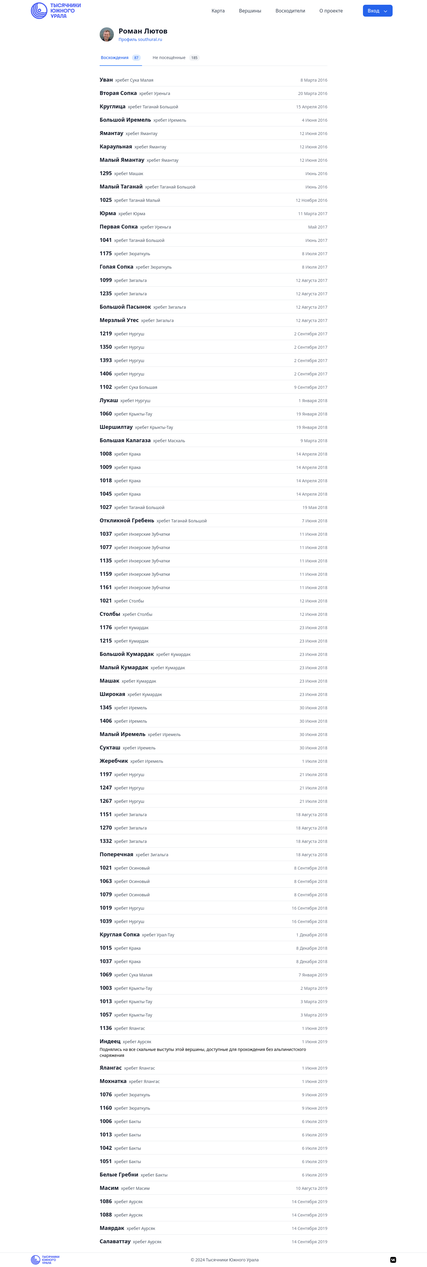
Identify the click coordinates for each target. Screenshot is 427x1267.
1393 (106, 360)
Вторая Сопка (118, 92)
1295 (106, 173)
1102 (106, 386)
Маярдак (112, 1227)
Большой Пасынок (125, 306)
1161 (106, 587)
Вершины (250, 10)
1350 (106, 346)
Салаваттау (115, 1241)
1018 (106, 480)
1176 (106, 627)
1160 (106, 1107)
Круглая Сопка (120, 934)
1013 (106, 1001)
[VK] (393, 1260)
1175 (106, 253)
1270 (106, 827)
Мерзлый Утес (119, 320)
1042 (106, 1147)
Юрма (108, 213)
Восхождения (121, 58)
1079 (106, 894)
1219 (106, 333)
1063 (106, 880)
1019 (106, 907)
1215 (106, 640)
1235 (106, 293)
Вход (378, 10)
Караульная (116, 146)
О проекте (331, 10)
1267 (106, 800)
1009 (106, 466)
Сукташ (110, 747)
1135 (106, 560)
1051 (106, 1161)
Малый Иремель (123, 734)
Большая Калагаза (125, 440)
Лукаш (109, 400)
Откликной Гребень (127, 520)
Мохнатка (113, 1080)
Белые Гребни (119, 1174)
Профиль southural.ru (140, 39)
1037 (106, 533)
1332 (106, 840)
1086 (106, 1201)
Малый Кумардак (124, 667)
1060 (106, 413)
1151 (106, 814)
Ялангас (111, 1067)
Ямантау (111, 133)
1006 (106, 1121)
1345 (106, 707)
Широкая (112, 693)
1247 (106, 787)
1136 (106, 1027)
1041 (106, 239)
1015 (106, 947)
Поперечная (116, 854)
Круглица (112, 106)
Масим (109, 1187)
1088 (106, 1214)
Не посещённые (176, 58)
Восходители (290, 10)
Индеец (110, 1041)
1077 (106, 547)
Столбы (110, 613)
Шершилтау (116, 426)
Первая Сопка (119, 226)
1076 (106, 1094)
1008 (106, 453)
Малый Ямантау (122, 159)
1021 (106, 600)
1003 (106, 987)
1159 (106, 573)
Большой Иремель (125, 119)
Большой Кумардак (127, 653)
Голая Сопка (116, 266)
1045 (106, 493)
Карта (218, 10)
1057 (106, 1014)
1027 (106, 506)
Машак (110, 680)
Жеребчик (114, 760)
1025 (106, 199)
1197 (106, 774)
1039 (106, 921)
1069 (106, 974)
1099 (106, 279)
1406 (106, 373)
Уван (106, 79)
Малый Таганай (121, 186)
